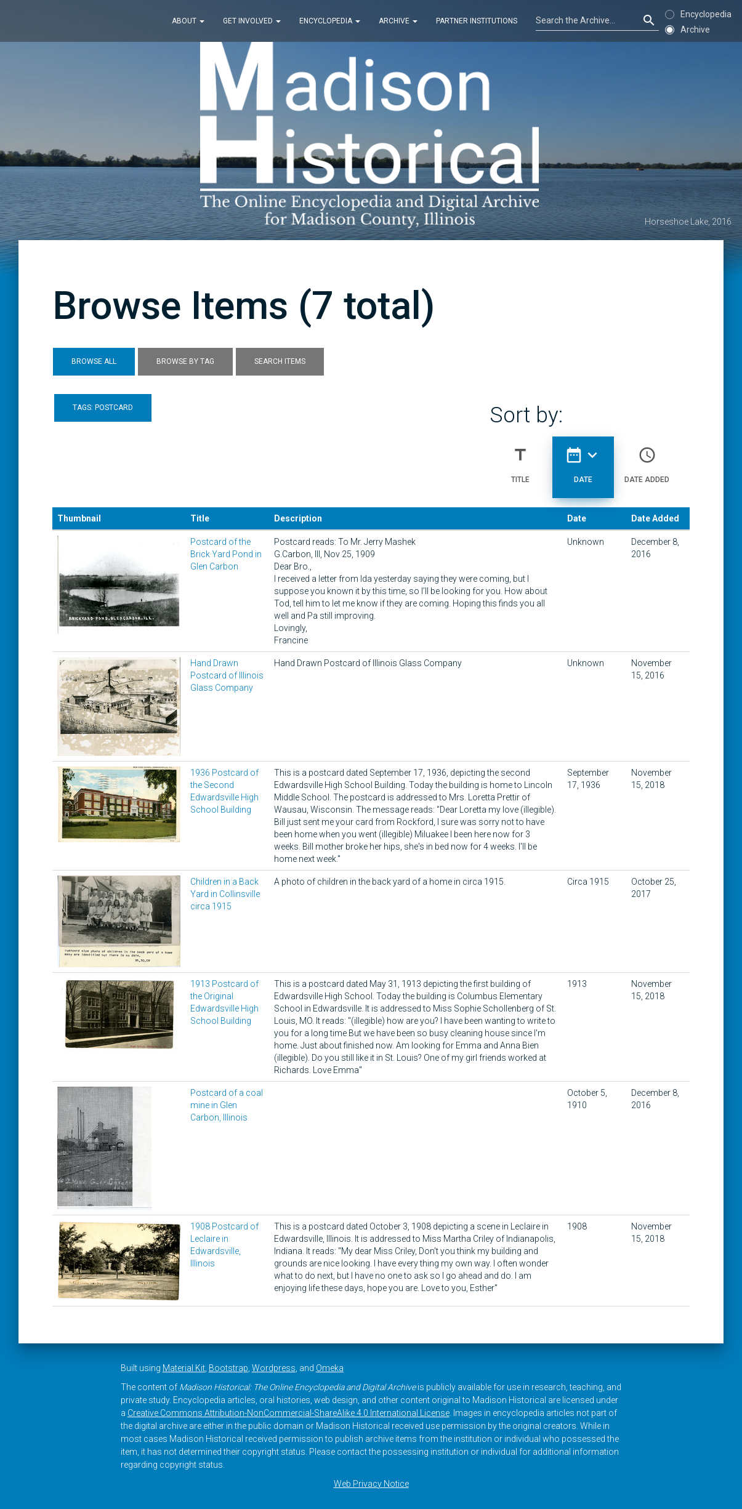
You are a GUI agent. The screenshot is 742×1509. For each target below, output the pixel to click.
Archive (398, 21)
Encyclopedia (329, 21)
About (188, 21)
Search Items (279, 361)
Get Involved (252, 21)
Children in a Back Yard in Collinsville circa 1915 (225, 894)
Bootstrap (228, 1368)
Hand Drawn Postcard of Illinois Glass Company (227, 675)
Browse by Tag (185, 361)
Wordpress (274, 1368)
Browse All (93, 361)
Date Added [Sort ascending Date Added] (646, 460)
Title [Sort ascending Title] (520, 460)
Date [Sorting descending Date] (583, 460)
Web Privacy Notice (371, 1484)
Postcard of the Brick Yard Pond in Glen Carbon (226, 554)
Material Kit (184, 1368)
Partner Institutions (476, 21)
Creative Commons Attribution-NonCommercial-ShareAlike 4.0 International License (288, 1413)
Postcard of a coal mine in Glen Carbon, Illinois (226, 1105)
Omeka (330, 1368)
